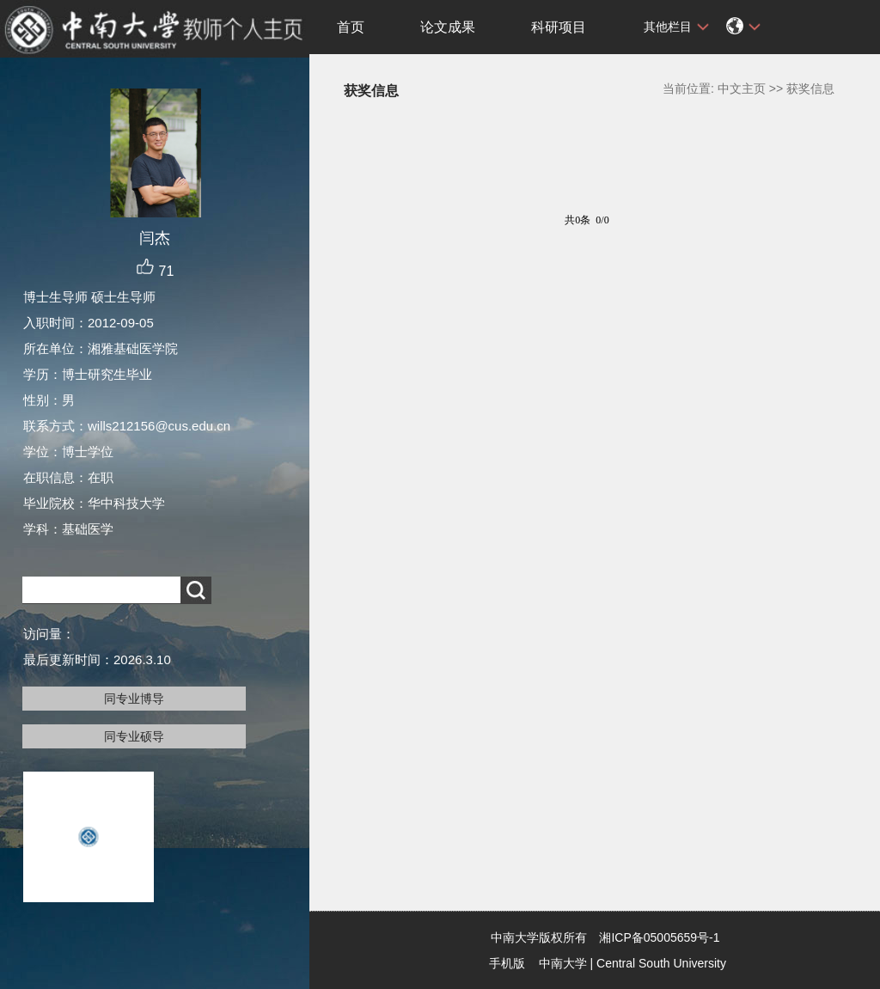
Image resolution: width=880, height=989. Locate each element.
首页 (350, 27)
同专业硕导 (134, 736)
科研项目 (558, 27)
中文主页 (742, 88)
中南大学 (563, 963)
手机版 (507, 963)
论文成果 (447, 27)
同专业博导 (134, 698)
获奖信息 (810, 88)
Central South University (661, 963)
